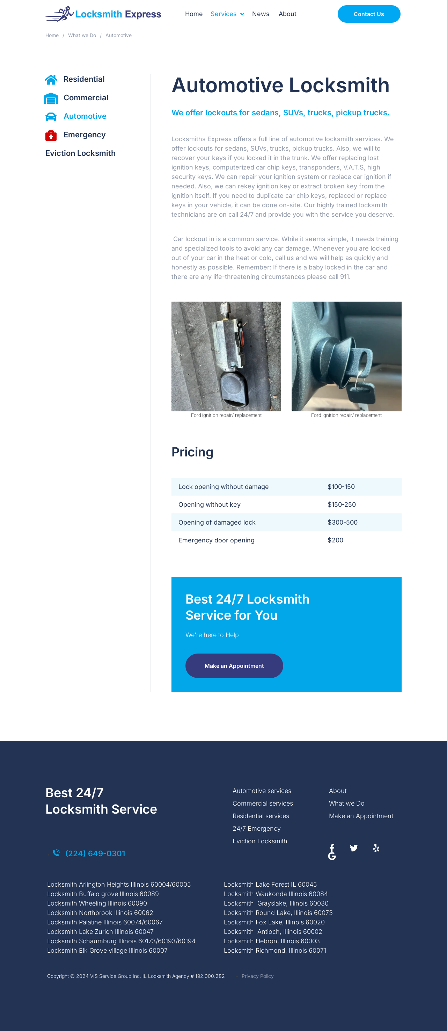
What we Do (82, 35)
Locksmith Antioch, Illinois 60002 (273, 931)
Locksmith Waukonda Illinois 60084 (276, 893)
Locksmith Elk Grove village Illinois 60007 (107, 950)
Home (52, 35)
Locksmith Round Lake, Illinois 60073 (278, 912)
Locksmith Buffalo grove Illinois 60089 (103, 893)
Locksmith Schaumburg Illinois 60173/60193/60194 (121, 941)
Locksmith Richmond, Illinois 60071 (275, 950)
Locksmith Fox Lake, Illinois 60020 (274, 922)
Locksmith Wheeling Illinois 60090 (97, 903)
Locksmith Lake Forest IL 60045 (270, 884)
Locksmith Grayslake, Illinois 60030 (276, 903)
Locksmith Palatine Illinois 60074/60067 (105, 922)
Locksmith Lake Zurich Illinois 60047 (100, 931)
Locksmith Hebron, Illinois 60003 (272, 941)
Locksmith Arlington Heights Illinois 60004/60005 (119, 884)
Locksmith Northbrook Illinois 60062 (100, 912)
